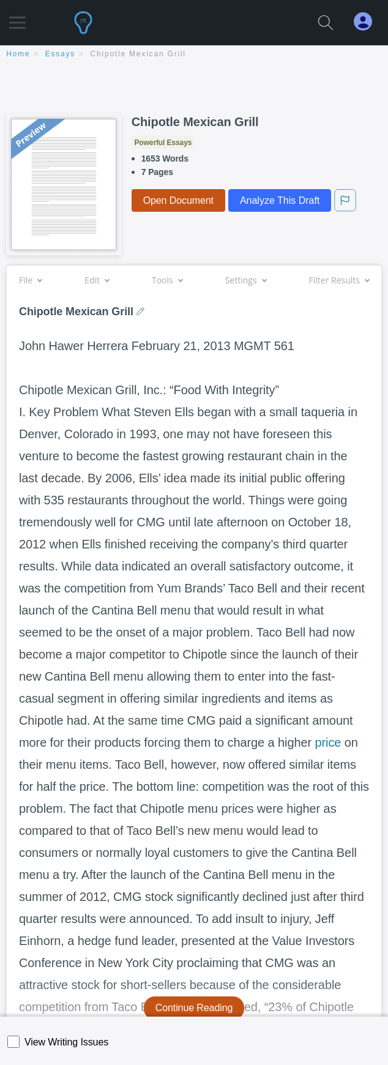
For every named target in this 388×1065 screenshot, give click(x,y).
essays (60, 54)
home (18, 54)
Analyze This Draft (279, 200)
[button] (17, 17)
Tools (167, 280)
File (30, 280)
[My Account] (368, 22)
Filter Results (339, 280)
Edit (96, 280)
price (328, 742)
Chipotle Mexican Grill (138, 54)
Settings (245, 280)
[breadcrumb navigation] (194, 55)
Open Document (178, 200)
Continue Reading (194, 1008)
